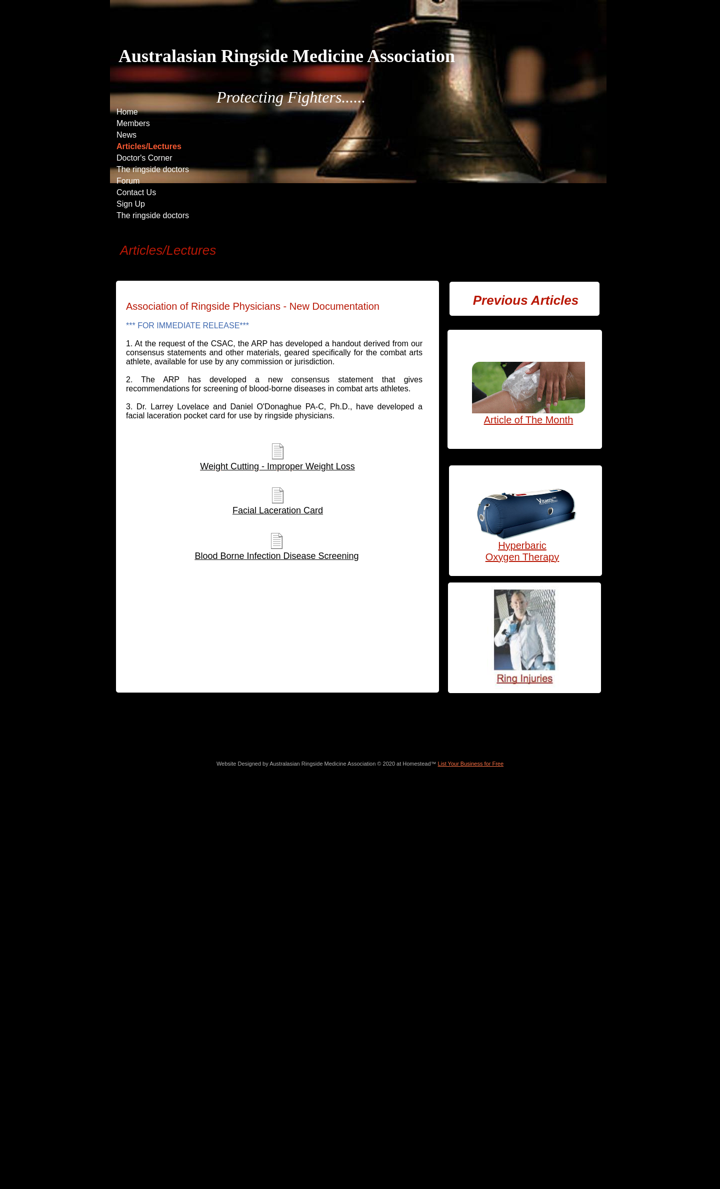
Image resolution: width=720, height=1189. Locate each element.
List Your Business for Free (471, 764)
